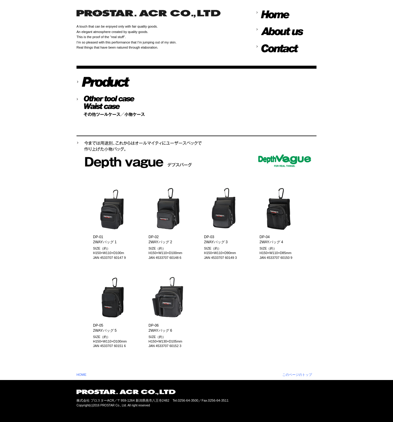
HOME (81, 374)
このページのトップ (297, 374)
